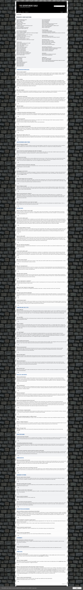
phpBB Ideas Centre (62, 561)
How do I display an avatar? (21, 37)
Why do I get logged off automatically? (23, 27)
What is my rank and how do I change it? (23, 38)
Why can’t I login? (19, 24)
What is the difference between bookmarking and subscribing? (51, 47)
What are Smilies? (19, 60)
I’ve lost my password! (20, 26)
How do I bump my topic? (21, 54)
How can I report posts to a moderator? (23, 51)
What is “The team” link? (46, 27)
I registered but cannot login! (21, 23)
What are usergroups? (45, 22)
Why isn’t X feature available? (46, 59)
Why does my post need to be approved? (23, 53)
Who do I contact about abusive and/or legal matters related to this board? (53, 60)
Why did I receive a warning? (21, 50)
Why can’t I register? (20, 22)
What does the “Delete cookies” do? (22, 28)
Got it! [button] (77, 588)
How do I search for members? (47, 43)
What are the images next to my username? (23, 36)
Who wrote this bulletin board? (46, 58)
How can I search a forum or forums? (47, 40)
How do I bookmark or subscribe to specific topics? (50, 48)
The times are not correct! (21, 33)
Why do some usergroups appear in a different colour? (50, 25)
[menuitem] (22, 12)
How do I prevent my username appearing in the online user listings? (27, 32)
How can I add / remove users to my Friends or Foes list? (51, 37)
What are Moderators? (45, 21)
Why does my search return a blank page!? (48, 42)
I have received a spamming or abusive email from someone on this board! (53, 32)
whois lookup (37, 568)
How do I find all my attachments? (47, 55)
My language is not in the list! (21, 35)
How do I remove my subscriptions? (47, 50)
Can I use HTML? (19, 59)
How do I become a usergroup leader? (48, 24)
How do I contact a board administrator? (48, 61)
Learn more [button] (34, 588)
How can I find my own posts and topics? (48, 44)
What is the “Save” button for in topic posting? (24, 52)
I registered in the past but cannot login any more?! (25, 25)
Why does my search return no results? (48, 41)
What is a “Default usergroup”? (47, 26)
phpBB (22, 174)
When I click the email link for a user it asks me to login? (25, 39)
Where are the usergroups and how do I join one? (49, 23)
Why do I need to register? (21, 20)
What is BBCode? (19, 58)
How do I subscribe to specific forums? (48, 49)
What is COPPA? (19, 21)
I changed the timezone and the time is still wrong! (24, 34)
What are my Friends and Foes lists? (47, 36)
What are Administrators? (46, 20)
